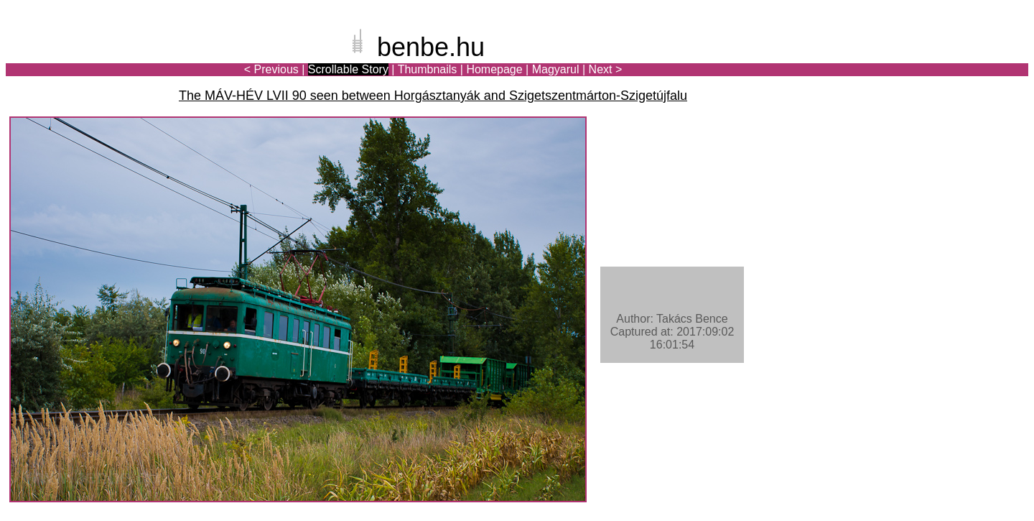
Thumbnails (427, 69)
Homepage (494, 69)
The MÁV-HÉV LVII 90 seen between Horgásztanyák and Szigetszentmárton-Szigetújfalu (433, 95)
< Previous (271, 69)
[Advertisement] (944, 60)
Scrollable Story (348, 69)
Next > (606, 69)
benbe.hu (431, 47)
